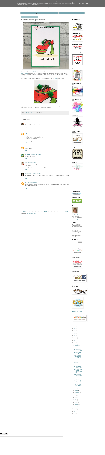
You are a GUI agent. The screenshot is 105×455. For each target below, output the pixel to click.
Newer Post (24, 211)
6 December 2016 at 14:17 (41, 122)
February (76, 404)
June (76, 397)
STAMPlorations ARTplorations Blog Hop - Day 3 (78, 356)
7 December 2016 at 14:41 (32, 162)
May (75, 399)
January (76, 405)
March (76, 402)
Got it (86, 3)
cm (25, 182)
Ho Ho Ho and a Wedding (77, 353)
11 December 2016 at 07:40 (37, 173)
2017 (75, 342)
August (76, 394)
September (77, 392)
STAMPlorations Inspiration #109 (78, 375)
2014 (75, 409)
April (76, 400)
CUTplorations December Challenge (77, 378)
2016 (75, 343)
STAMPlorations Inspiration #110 (78, 367)
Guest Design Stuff (35, 13)
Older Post (67, 211)
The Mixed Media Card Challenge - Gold (78, 385)
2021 (75, 335)
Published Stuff (44, 13)
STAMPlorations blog (33, 106)
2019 (75, 338)
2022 (75, 333)
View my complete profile (77, 219)
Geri (26, 162)
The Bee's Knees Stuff (53, 13)
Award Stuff (28, 13)
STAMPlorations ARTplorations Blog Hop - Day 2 (78, 360)
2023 (75, 332)
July (75, 395)
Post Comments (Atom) (31, 213)
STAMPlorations (35, 71)
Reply (26, 129)
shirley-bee (76, 214)
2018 (75, 340)
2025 (75, 328)
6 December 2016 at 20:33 (37, 133)
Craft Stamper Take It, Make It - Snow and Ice (78, 381)
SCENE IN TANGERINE (77, 311)
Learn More (81, 3)
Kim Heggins (27, 154)
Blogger (57, 424)
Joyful (55, 78)
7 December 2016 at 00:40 (34, 146)
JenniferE (27, 146)
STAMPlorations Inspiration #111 (78, 350)
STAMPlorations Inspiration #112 (78, 347)
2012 (75, 413)
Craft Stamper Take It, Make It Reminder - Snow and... (78, 371)
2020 (75, 337)
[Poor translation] (5, 434)
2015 (75, 408)
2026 (75, 326)
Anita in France (28, 173)
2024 (75, 330)
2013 (75, 411)
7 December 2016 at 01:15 (36, 154)
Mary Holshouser (28, 133)
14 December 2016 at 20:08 (31, 182)
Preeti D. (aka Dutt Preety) (30, 122)
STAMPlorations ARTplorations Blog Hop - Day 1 (78, 363)
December (77, 345)
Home (22, 13)
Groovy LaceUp (24, 73)
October (76, 390)
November (77, 388)
